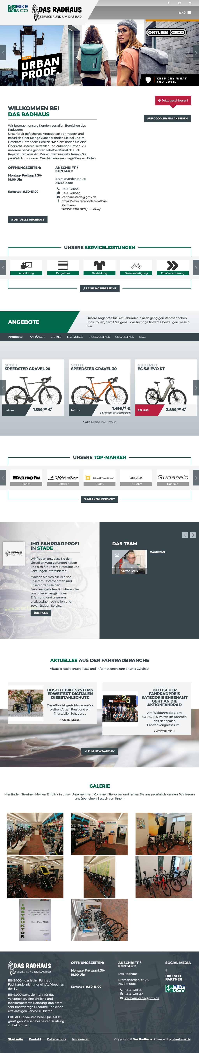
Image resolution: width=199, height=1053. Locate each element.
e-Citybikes (75, 336)
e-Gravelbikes (99, 336)
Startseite (15, 1039)
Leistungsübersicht (99, 288)
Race (142, 336)
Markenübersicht (99, 499)
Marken (57, 142)
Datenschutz (56, 1039)
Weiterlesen (70, 719)
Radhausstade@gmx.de (79, 197)
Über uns (41, 612)
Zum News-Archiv (99, 751)
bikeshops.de (181, 1039)
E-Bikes (56, 336)
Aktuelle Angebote (27, 219)
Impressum (80, 1039)
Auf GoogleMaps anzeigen (167, 118)
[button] (184, 12)
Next (196, 52)
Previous (3, 52)
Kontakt (35, 1039)
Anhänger (37, 336)
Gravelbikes (124, 336)
